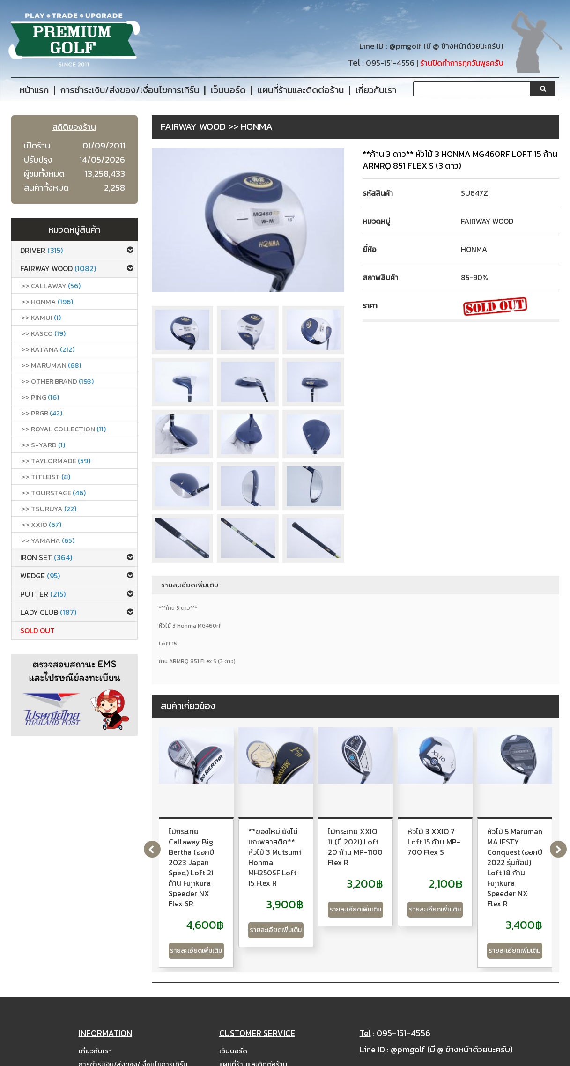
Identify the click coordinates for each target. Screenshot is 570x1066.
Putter (43, 594)
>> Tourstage (53, 492)
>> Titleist (45, 476)
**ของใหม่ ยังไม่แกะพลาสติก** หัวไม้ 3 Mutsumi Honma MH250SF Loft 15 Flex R (350, 842)
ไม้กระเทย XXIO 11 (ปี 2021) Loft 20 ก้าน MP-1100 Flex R (482, 836)
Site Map (234, 1040)
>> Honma (47, 301)
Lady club (48, 612)
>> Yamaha (47, 540)
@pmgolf (405, 46)
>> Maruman (51, 365)
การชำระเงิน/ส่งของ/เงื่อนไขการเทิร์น (133, 1027)
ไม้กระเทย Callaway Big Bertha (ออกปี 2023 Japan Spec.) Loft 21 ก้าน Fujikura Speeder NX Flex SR (213, 847)
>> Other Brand (57, 381)
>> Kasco (43, 333)
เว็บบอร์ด (233, 1014)
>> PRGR (41, 412)
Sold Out (37, 630)
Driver (41, 250)
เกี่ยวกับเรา (95, 1014)
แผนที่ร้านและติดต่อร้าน (253, 1027)
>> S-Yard (43, 444)
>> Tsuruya (48, 508)
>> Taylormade (55, 460)
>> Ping (40, 397)
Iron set (46, 557)
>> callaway (51, 285)
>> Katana (47, 349)
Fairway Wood (58, 268)
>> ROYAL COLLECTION (63, 428)
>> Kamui (41, 317)
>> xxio (41, 524)
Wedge (40, 575)
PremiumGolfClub (440, 1057)
